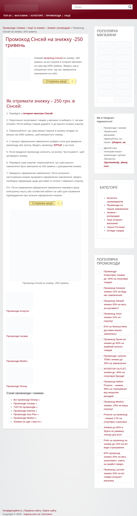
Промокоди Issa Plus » (26, 414)
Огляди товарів (115, 230)
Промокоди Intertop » (25, 410)
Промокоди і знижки (14, 28)
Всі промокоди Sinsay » (27, 399)
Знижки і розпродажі (58, 28)
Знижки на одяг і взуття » (28, 421)
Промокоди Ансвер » (25, 403)
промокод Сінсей (53, 58)
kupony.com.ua (32, 514)
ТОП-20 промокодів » (25, 407)
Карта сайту (49, 510)
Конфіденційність (12, 510)
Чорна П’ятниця (116, 227)
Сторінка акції (61, 81)
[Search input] (101, 6)
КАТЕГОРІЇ (36, 15)
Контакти (47, 514)
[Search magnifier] (130, 6)
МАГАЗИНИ (21, 15)
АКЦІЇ (67, 15)
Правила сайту (32, 510)
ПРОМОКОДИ (53, 15)
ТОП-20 (7, 15)
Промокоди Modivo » (25, 418)
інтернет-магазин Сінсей (38, 113)
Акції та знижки (36, 28)
